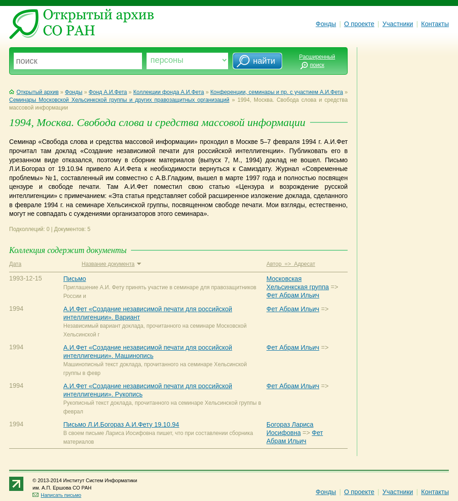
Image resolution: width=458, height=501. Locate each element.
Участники (397, 24)
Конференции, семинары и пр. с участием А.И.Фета (276, 92)
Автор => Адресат (291, 264)
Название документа (111, 264)
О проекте (359, 24)
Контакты (435, 24)
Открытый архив (34, 92)
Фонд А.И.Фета (108, 92)
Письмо (74, 278)
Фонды (326, 24)
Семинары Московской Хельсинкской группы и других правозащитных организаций (119, 100)
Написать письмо (57, 495)
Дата (15, 264)
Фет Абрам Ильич (293, 295)
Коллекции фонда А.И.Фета (168, 92)
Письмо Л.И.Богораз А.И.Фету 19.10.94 (121, 424)
